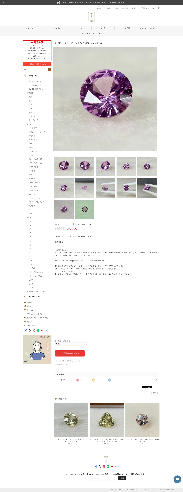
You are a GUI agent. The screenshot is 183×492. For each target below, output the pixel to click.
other (30, 214)
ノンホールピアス (35, 276)
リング (31, 284)
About (108, 8)
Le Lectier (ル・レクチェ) (38, 85)
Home (99, 8)
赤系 (30, 108)
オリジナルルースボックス (91, 33)
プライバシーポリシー (36, 314)
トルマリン (33, 151)
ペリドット (33, 155)
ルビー (31, 175)
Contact (125, 8)
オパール (32, 194)
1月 (30, 221)
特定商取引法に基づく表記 (37, 318)
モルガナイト (34, 190)
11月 (30, 260)
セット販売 (33, 128)
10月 (30, 257)
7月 (30, 245)
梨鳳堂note (145, 8)
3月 (30, 229)
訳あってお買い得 (35, 159)
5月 (30, 237)
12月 (30, 264)
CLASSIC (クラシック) (37, 89)
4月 (30, 233)
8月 (30, 249)
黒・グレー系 (34, 120)
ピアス (31, 280)
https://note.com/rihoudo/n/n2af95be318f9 (87, 261)
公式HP (134, 8)
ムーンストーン (34, 198)
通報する (154, 393)
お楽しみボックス (35, 163)
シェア (155, 387)
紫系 (30, 105)
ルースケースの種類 (62, 341)
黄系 (30, 112)
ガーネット (33, 144)
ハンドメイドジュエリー (148, 28)
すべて (63, 380)
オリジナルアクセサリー (34, 28)
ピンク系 (32, 116)
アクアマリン (34, 147)
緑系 (30, 101)
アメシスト (33, 206)
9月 (30, 253)
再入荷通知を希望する (70, 353)
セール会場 (126, 28)
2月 (30, 225)
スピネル (32, 136)
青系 (30, 97)
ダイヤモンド (34, 167)
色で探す (57, 28)
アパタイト (33, 171)
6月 (30, 241)
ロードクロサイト (35, 182)
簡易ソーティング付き (37, 132)
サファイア (33, 140)
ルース (80, 28)
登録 (122, 478)
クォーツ (32, 210)
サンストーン (34, 186)
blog (116, 8)
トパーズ (32, 179)
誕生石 (103, 28)
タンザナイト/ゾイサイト (38, 202)
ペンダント (33, 288)
